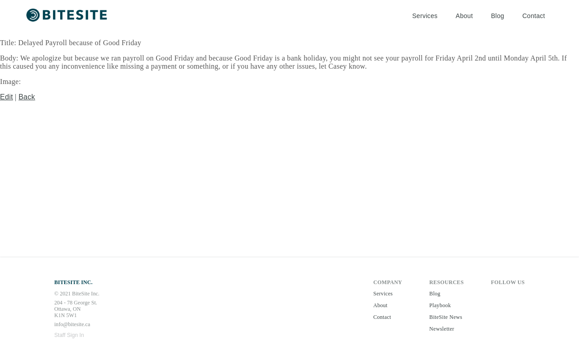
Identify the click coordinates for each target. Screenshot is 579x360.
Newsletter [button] (441, 329)
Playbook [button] (440, 305)
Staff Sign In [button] (69, 335)
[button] (67, 16)
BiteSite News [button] (445, 317)
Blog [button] (497, 15)
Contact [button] (533, 15)
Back (27, 97)
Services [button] (424, 15)
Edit (6, 97)
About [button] (464, 15)
